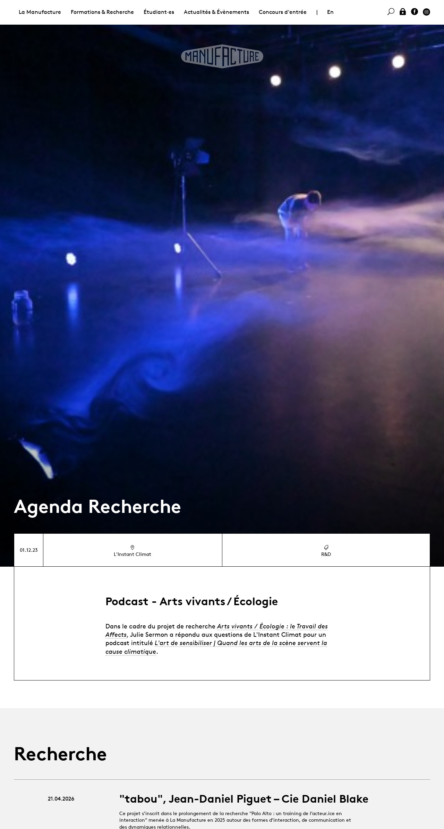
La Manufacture (40, 12)
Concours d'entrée (283, 12)
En (330, 12)
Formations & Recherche (102, 12)
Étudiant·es (159, 12)
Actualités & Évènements (216, 12)
